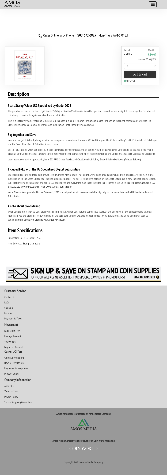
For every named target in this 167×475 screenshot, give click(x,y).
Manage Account (12, 336)
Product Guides (12, 373)
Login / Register (12, 330)
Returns (8, 313)
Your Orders (10, 341)
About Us (9, 386)
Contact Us (10, 297)
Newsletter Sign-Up (14, 363)
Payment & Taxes (13, 318)
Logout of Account (13, 347)
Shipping (8, 308)
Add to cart (140, 74)
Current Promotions (14, 357)
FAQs (6, 302)
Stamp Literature (31, 243)
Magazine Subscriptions (16, 368)
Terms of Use (11, 391)
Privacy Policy (11, 396)
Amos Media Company (92, 462)
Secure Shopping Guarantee (18, 402)
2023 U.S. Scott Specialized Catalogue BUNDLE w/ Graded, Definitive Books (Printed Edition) (95, 159)
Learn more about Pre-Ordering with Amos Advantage (39, 219)
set (60, 215)
